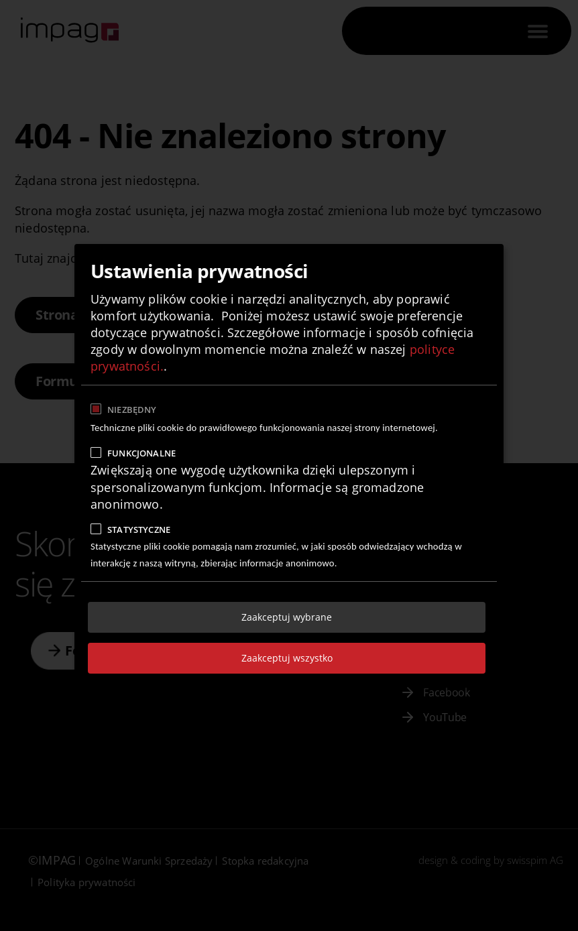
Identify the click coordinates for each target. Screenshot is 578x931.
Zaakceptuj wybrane (286, 617)
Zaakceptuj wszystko (287, 657)
